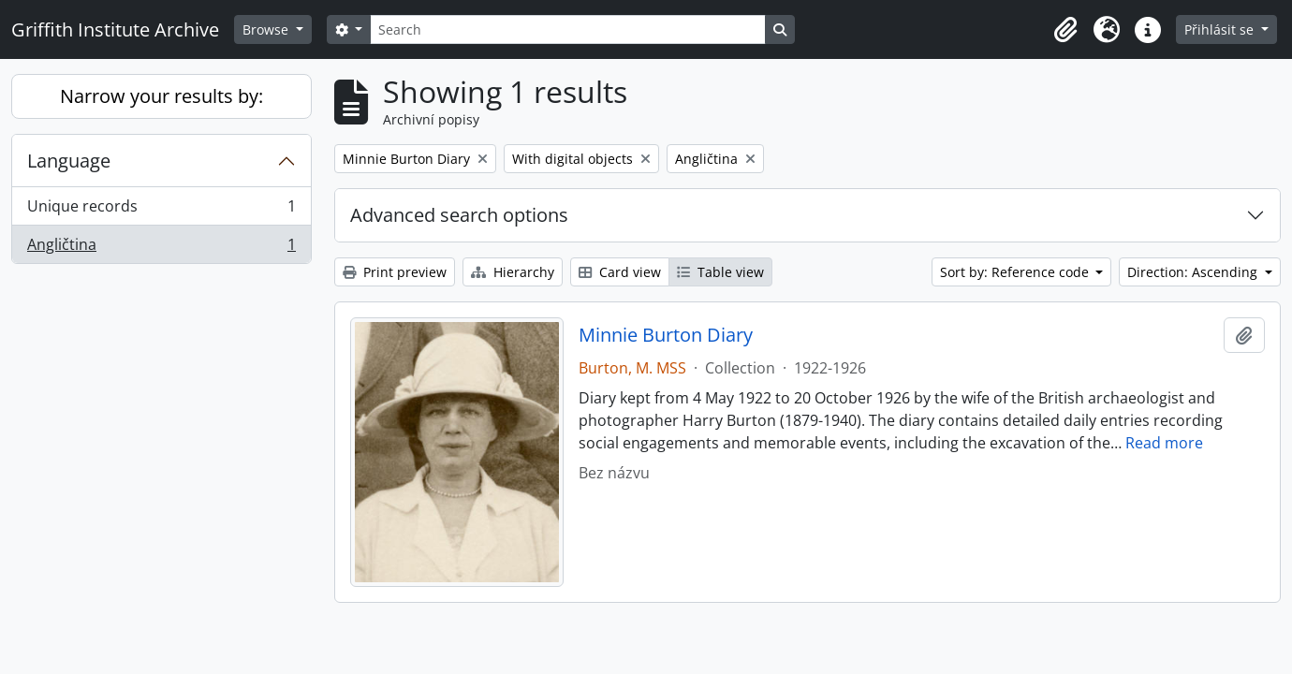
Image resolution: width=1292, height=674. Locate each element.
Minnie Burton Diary (666, 335)
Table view (720, 272)
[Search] (567, 29)
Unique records (161, 210)
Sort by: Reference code (1016, 272)
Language (68, 160)
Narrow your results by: (161, 96)
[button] (1065, 30)
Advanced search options (459, 214)
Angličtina (161, 248)
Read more (1164, 442)
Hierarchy (512, 272)
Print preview (395, 272)
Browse (267, 29)
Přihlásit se (1220, 29)
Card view (620, 272)
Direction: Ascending (1194, 272)
